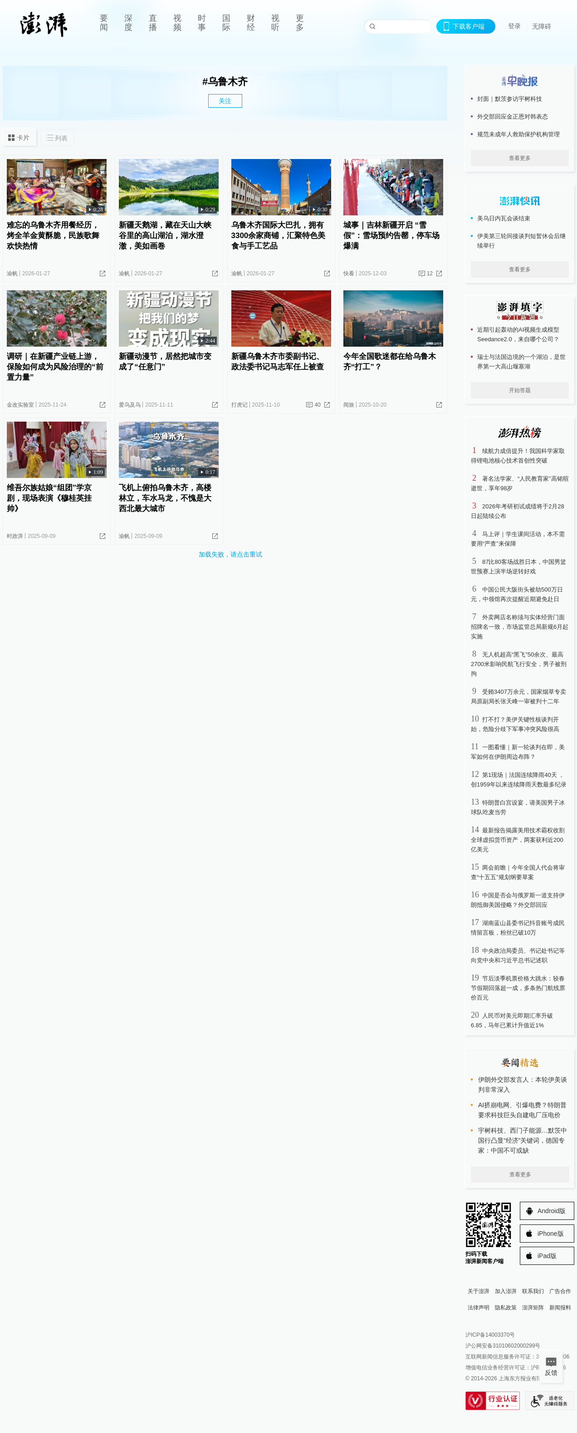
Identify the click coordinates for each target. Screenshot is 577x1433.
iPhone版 (551, 1233)
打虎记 (239, 405)
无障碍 (541, 26)
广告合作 (560, 1291)
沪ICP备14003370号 (490, 1335)
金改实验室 (20, 405)
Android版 (552, 1210)
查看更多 (520, 158)
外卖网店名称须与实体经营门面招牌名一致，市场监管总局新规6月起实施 (519, 627)
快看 (348, 273)
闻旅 (348, 405)
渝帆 (12, 273)
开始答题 (520, 390)
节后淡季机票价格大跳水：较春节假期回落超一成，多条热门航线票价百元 (518, 988)
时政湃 (15, 536)
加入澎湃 (506, 1291)
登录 (514, 26)
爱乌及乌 (130, 405)
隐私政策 (506, 1307)
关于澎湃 (478, 1291)
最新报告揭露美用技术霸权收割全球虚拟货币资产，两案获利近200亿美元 (518, 840)
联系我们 (533, 1291)
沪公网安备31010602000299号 (502, 1346)
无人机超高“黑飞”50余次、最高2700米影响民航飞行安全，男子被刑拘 (519, 664)
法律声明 (478, 1307)
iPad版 (547, 1255)
